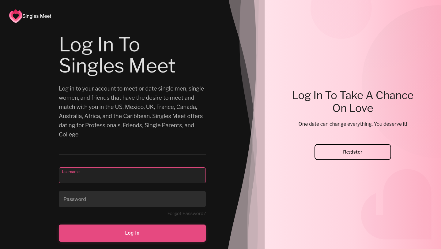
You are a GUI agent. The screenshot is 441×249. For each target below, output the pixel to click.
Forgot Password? (186, 213)
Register (353, 152)
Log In (132, 233)
